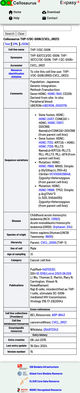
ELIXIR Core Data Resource (44, 381)
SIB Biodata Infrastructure (44, 367)
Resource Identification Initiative (16, 73)
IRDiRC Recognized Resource (45, 389)
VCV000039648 (60, 174)
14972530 (48, 269)
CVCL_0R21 (59, 322)
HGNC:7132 (46, 142)
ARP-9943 (58, 315)
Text (7, 44)
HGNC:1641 (54, 93)
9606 (48, 236)
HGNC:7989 (46, 166)
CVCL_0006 (48, 242)
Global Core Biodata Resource (45, 373)
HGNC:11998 (46, 190)
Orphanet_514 (62, 227)
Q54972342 (51, 329)
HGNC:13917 (55, 122)
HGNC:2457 (46, 119)
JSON (24, 44)
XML (15, 44)
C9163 (55, 219)
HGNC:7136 (46, 146)
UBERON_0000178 (55, 105)
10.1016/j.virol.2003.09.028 (53, 273)
